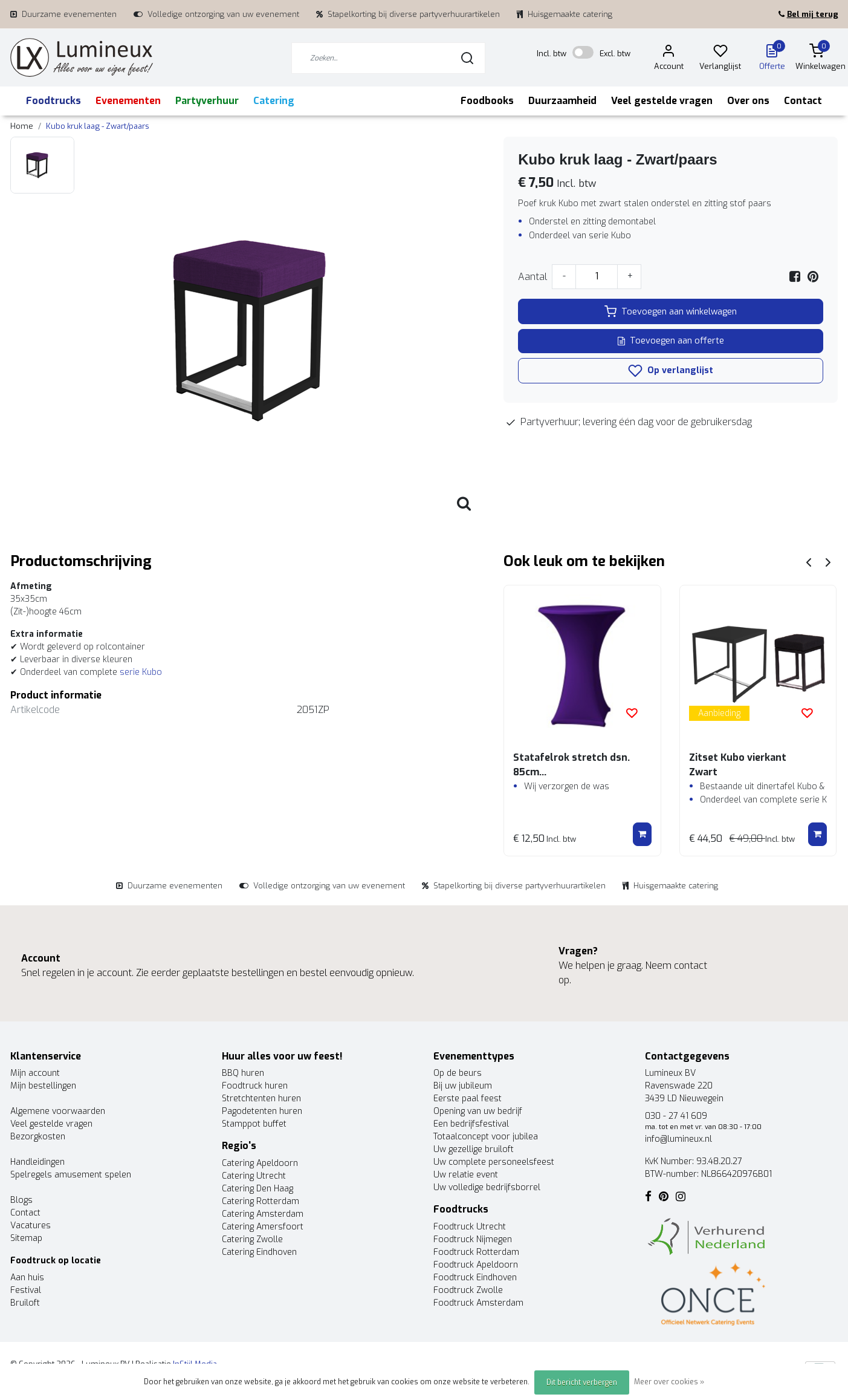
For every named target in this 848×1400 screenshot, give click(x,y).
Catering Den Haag (257, 1188)
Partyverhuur (207, 100)
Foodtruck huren (255, 1086)
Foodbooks (487, 100)
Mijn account (35, 1073)
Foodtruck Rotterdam (476, 1252)
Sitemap (26, 1238)
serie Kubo (141, 672)
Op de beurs (457, 1073)
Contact (803, 100)
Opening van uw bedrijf (477, 1111)
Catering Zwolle (252, 1239)
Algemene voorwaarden (57, 1111)
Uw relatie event (465, 1174)
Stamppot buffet (254, 1124)
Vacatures (30, 1225)
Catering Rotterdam (260, 1201)
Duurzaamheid (562, 100)
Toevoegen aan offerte (671, 341)
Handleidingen (37, 1162)
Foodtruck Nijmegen (472, 1239)
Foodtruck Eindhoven (475, 1277)
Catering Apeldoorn (260, 1163)
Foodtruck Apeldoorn (475, 1265)
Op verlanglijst (670, 370)
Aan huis (27, 1277)
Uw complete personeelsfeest (493, 1162)
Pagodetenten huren (262, 1111)
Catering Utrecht (254, 1176)
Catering (273, 100)
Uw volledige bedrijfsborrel (486, 1187)
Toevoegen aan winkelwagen (670, 311)
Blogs (21, 1200)
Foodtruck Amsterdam (478, 1303)
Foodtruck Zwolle (468, 1290)
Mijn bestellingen (43, 1086)
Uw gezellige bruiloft (473, 1149)
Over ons (748, 100)
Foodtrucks (53, 100)
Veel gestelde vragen (662, 100)
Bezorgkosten (37, 1136)
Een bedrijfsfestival (471, 1124)
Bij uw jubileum (462, 1086)
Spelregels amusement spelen (70, 1174)
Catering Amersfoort (262, 1226)
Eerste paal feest (467, 1098)
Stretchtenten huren (261, 1098)
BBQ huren (243, 1073)
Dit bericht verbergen (581, 1382)
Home (21, 126)
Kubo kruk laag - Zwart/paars (97, 126)
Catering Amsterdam (262, 1214)
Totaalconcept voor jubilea (485, 1136)
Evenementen (128, 100)
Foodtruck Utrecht (469, 1226)
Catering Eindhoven (259, 1252)
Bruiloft (25, 1303)
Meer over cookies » (669, 1382)
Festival (25, 1290)
